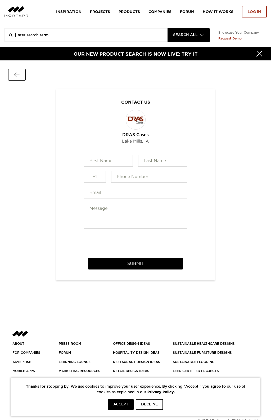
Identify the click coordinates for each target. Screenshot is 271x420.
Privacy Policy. (161, 392)
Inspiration (69, 12)
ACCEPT (120, 404)
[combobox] (189, 35)
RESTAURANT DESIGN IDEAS (136, 362)
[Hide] (259, 53)
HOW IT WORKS (218, 12)
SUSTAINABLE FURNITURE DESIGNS (202, 352)
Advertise (21, 362)
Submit (135, 264)
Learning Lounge (75, 362)
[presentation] (135, 243)
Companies (159, 12)
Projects (100, 12)
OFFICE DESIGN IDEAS (131, 343)
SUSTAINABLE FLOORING (193, 362)
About (18, 343)
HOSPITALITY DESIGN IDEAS (136, 352)
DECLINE (149, 404)
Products (129, 12)
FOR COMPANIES (26, 352)
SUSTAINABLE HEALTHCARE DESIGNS (204, 343)
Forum (187, 12)
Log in (254, 12)
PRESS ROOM (70, 343)
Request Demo (230, 38)
